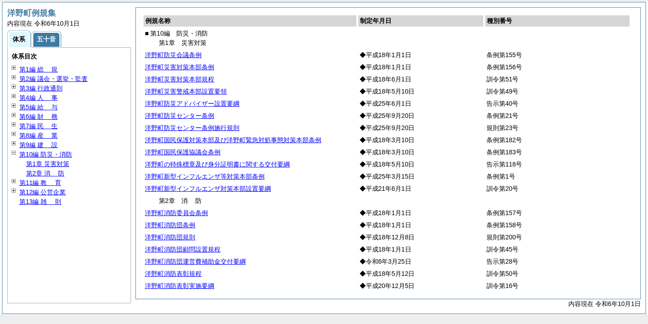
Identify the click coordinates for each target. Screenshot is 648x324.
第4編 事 (38, 97)
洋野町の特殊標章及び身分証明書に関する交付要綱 (217, 164)
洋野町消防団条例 (170, 225)
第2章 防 (45, 173)
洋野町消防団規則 (170, 237)
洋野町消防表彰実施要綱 (179, 285)
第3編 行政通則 (41, 88)
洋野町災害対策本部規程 (179, 79)
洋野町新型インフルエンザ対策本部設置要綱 (208, 188)
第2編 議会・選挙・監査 (53, 78)
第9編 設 (38, 144)
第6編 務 (38, 116)
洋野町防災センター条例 (179, 115)
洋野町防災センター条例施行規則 (192, 127)
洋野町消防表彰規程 (173, 273)
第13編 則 (40, 201)
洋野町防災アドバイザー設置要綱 (192, 103)
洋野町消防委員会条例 (176, 212)
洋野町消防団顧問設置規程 (182, 249)
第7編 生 (38, 126)
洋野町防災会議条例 (173, 54)
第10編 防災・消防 (45, 154)
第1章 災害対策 (47, 163)
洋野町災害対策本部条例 (179, 67)
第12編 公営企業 (42, 192)
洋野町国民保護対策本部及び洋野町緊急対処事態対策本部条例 (233, 140)
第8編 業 (38, 135)
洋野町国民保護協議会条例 (182, 152)
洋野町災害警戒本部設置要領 (186, 91)
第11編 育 (40, 182)
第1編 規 (38, 69)
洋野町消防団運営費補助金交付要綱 (195, 261)
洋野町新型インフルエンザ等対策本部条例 (205, 176)
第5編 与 (38, 107)
